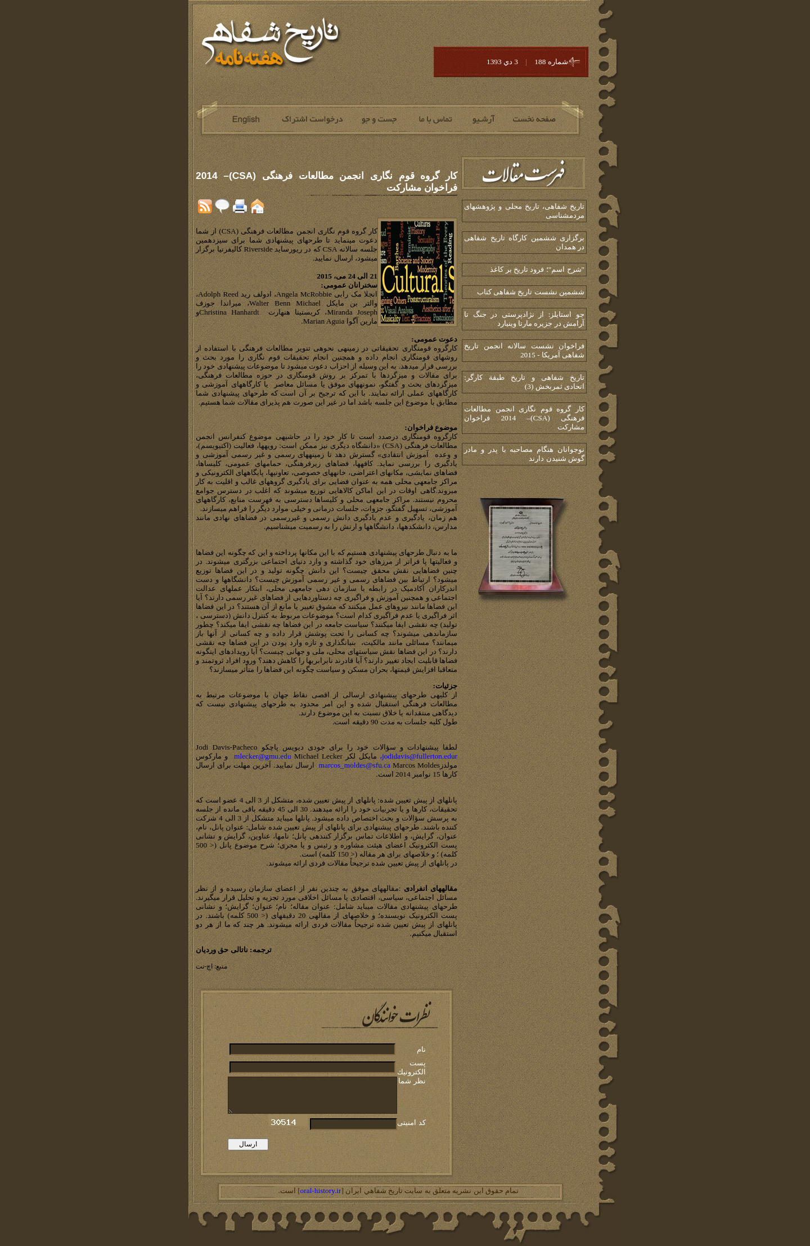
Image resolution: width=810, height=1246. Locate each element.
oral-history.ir (320, 1190)
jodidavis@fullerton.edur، (418, 756)
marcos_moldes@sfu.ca (354, 765)
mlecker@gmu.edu (262, 756)
